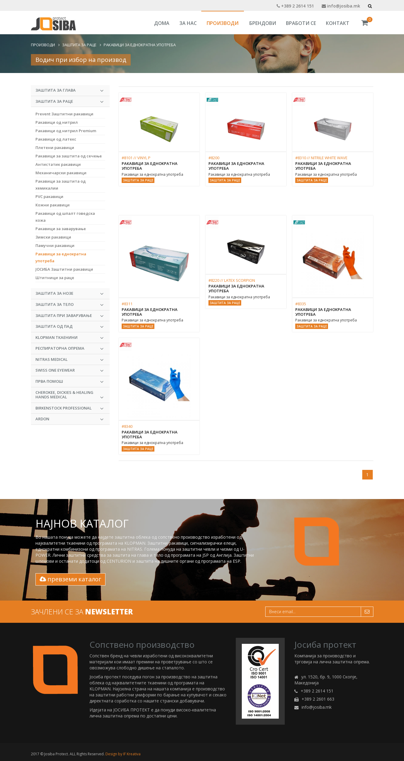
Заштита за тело (69, 305)
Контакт (337, 23)
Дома (161, 23)
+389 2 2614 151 (295, 6)
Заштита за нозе (69, 294)
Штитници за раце (54, 277)
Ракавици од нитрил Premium (65, 130)
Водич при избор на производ (80, 60)
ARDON (69, 419)
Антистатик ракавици (58, 164)
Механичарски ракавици (61, 172)
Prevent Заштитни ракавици (64, 114)
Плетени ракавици (54, 147)
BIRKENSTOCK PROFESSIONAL (69, 408)
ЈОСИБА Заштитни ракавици (64, 269)
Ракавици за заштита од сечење (68, 156)
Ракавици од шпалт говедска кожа (65, 217)
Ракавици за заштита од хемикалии (60, 184)
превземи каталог (70, 579)
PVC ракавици (49, 196)
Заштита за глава (69, 90)
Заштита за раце (79, 44)
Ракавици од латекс (55, 139)
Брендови (262, 23)
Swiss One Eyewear (69, 370)
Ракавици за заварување (60, 228)
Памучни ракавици (54, 245)
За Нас (188, 23)
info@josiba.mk (341, 6)
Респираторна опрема (69, 348)
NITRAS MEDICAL (69, 360)
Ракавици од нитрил (56, 122)
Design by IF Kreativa (123, 753)
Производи (222, 23)
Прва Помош (69, 382)
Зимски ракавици (53, 237)
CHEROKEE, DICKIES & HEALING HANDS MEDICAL (69, 395)
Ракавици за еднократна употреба (140, 44)
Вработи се (301, 23)
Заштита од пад (69, 327)
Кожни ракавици (52, 205)
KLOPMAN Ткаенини (69, 338)
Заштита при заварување (69, 316)
